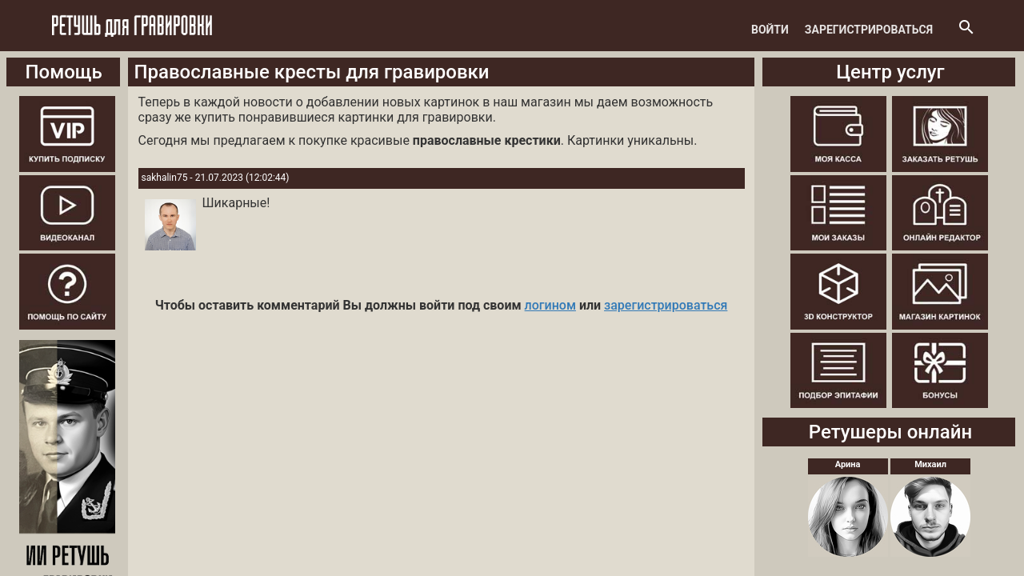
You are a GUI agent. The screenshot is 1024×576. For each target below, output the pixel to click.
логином (550, 305)
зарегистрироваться (665, 305)
